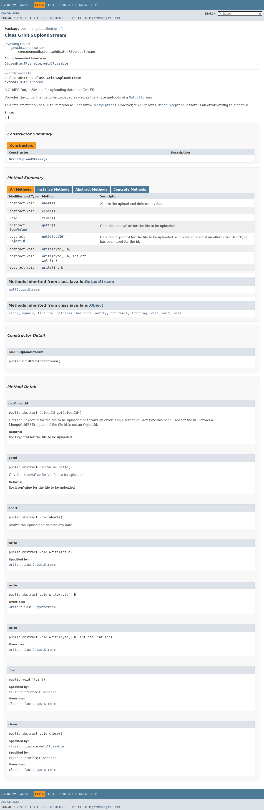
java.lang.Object (17, 44)
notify (101, 313)
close (47, 211)
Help (93, 5)
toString (139, 313)
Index (82, 5)
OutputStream (31, 82)
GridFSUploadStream (26, 159)
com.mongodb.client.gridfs (41, 28)
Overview (8, 5)
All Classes (10, 12)
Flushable (32, 63)
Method (61, 18)
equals (28, 313)
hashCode (83, 313)
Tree (51, 5)
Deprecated (67, 5)
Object (96, 305)
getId (47, 225)
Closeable (13, 63)
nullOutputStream (24, 289)
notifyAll (119, 313)
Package (25, 5)
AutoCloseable (55, 63)
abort (47, 203)
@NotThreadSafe (18, 73)
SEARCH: (211, 13)
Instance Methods (53, 189)
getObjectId (52, 236)
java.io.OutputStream (28, 48)
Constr (46, 18)
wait (154, 313)
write (47, 249)
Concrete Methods (129, 189)
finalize (45, 313)
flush (47, 218)
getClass (64, 313)
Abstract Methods (91, 189)
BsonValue (18, 229)
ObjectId (17, 241)
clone (13, 313)
